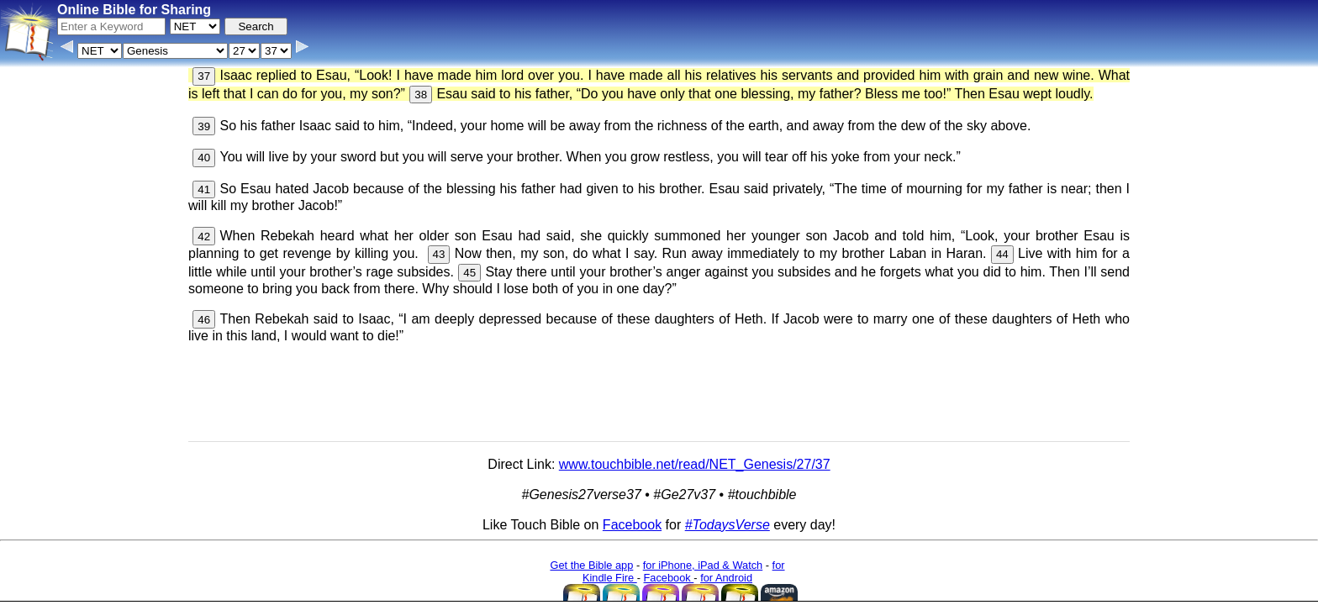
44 (1002, 254)
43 (439, 254)
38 (420, 94)
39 (204, 126)
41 (204, 189)
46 (204, 319)
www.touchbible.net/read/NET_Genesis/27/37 (694, 464)
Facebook (632, 525)
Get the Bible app (591, 565)
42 (204, 236)
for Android (726, 577)
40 (204, 157)
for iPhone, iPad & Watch (703, 565)
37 (204, 76)
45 (469, 272)
